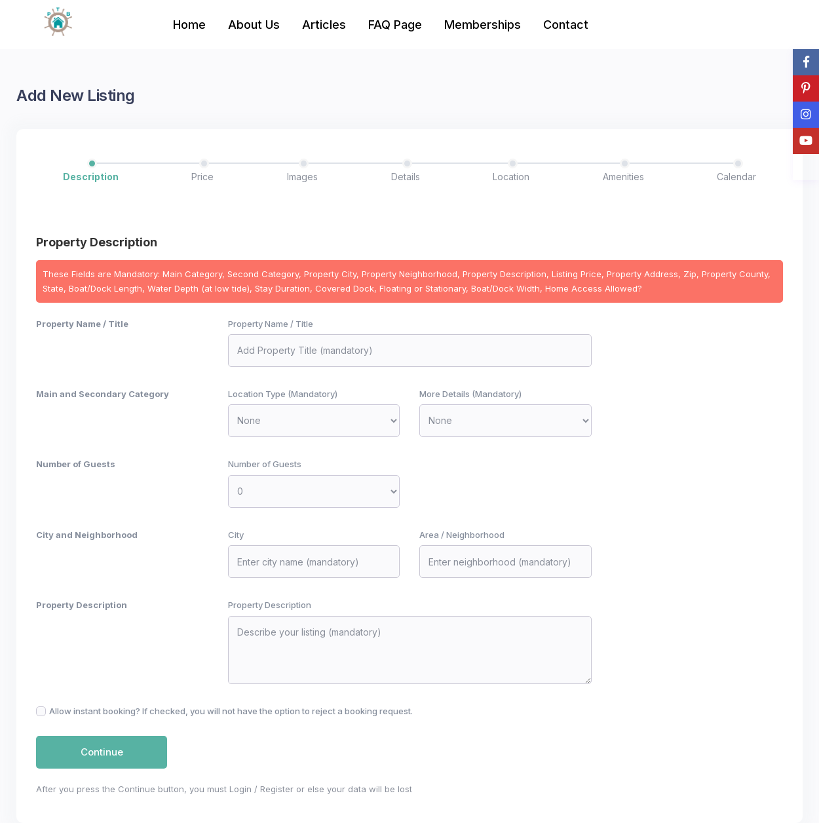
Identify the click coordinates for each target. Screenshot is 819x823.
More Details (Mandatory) (470, 394)
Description (91, 176)
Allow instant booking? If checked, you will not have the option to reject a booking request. (231, 711)
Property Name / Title (82, 323)
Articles (324, 24)
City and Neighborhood (87, 534)
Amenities (623, 176)
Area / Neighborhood (462, 534)
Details (405, 176)
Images (302, 176)
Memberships (482, 24)
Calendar (736, 176)
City (236, 534)
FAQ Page (395, 24)
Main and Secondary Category (102, 394)
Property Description (81, 605)
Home (189, 24)
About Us (254, 24)
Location (511, 176)
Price (202, 176)
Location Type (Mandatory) (282, 394)
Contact (565, 24)
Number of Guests (75, 464)
